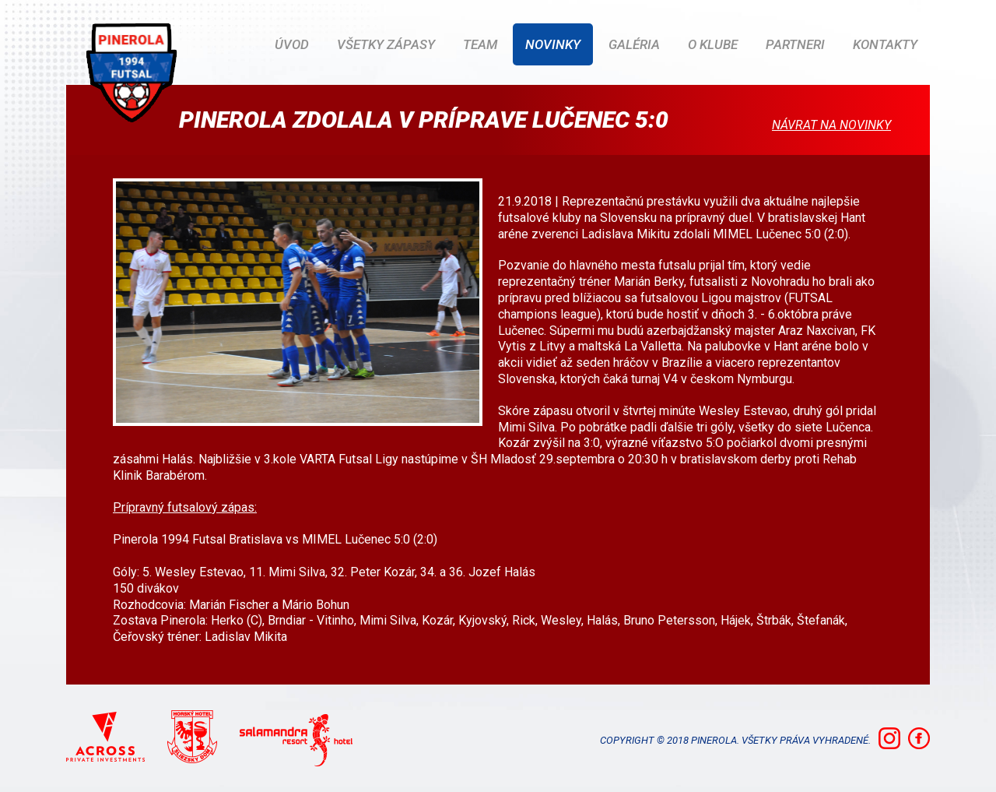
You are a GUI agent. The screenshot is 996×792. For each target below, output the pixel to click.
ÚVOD (292, 44)
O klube (713, 44)
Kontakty (885, 44)
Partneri (795, 44)
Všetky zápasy (386, 44)
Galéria (634, 44)
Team (480, 44)
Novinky (552, 44)
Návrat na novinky (831, 125)
